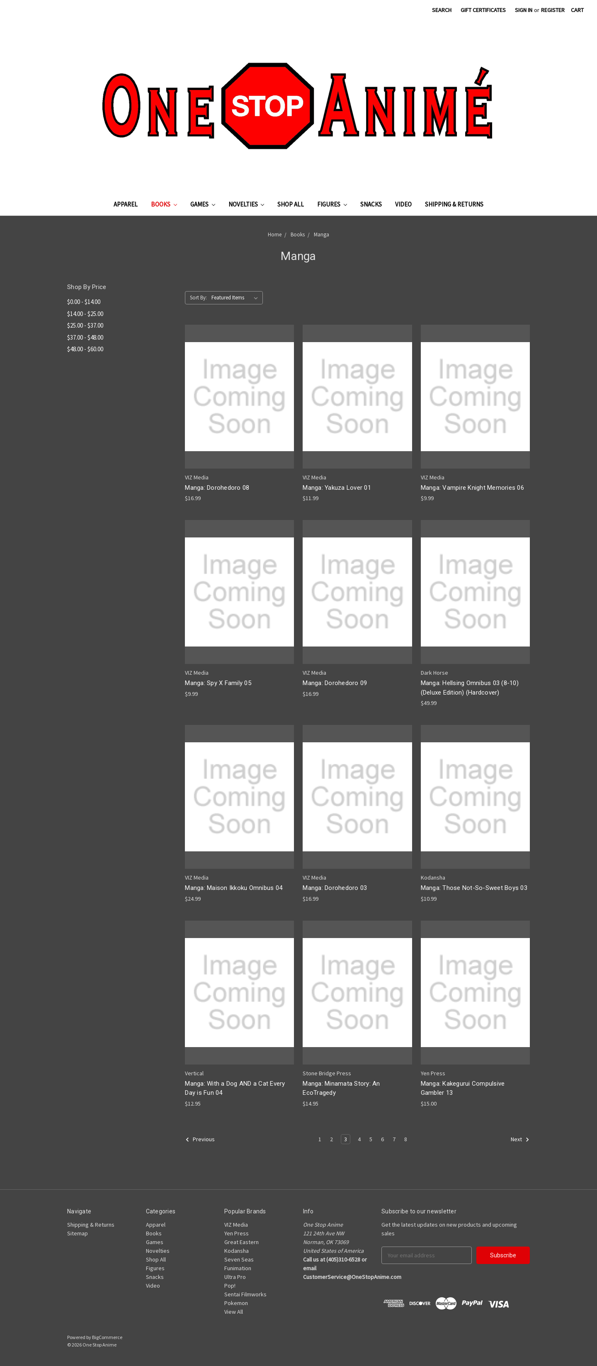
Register (553, 10)
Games (202, 204)
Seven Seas (239, 1259)
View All (233, 1311)
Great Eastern (241, 1242)
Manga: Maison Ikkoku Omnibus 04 (233, 888)
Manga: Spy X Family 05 (218, 683)
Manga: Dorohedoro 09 (335, 683)
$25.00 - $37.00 (85, 325)
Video (403, 204)
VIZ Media (236, 1224)
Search (441, 10)
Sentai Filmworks (245, 1294)
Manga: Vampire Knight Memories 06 (472, 487)
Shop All (290, 204)
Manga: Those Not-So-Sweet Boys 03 (474, 888)
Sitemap (77, 1233)
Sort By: (198, 297)
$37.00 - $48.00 (85, 337)
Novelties (246, 204)
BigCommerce (107, 1337)
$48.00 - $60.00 (85, 349)
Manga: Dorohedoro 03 (335, 888)
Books (164, 204)
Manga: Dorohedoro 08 (217, 487)
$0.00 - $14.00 (83, 302)
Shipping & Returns (454, 204)
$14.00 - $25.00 (85, 314)
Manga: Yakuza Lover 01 (337, 487)
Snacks (371, 204)
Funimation (237, 1268)
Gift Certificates (483, 10)
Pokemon (236, 1303)
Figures (332, 204)
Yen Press (236, 1233)
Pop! (229, 1285)
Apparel (126, 204)
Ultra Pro (235, 1277)
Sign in (523, 10)
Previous (200, 1139)
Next (520, 1139)
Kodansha (236, 1250)
